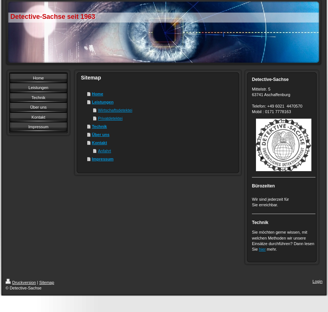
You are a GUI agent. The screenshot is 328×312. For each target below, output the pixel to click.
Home (97, 94)
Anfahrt (104, 151)
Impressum (103, 159)
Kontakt (99, 142)
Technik (99, 126)
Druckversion (21, 282)
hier (262, 249)
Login (317, 281)
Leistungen (103, 102)
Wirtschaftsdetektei (115, 110)
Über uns (101, 134)
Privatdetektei (110, 118)
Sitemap (46, 282)
